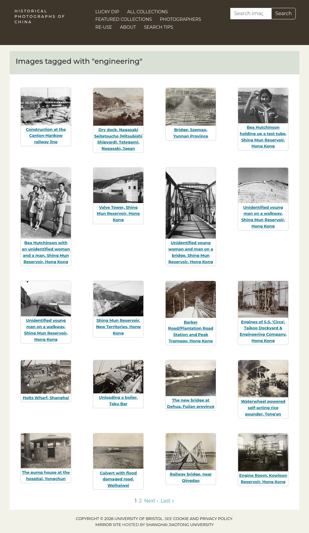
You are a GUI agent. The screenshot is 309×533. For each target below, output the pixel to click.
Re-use (103, 27)
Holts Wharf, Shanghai (46, 397)
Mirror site (108, 524)
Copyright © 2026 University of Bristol (119, 518)
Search (283, 13)
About (128, 27)
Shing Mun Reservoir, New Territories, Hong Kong (118, 326)
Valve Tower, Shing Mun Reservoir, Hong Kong (118, 213)
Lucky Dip (107, 12)
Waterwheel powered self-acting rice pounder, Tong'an (263, 407)
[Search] (251, 13)
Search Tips (158, 27)
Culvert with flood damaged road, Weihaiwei (118, 479)
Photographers (180, 19)
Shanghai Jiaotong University (180, 524)
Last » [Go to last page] (167, 501)
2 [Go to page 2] (140, 501)
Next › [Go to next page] (151, 501)
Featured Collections (123, 19)
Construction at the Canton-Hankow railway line (46, 135)
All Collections (147, 12)
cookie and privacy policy (202, 518)
